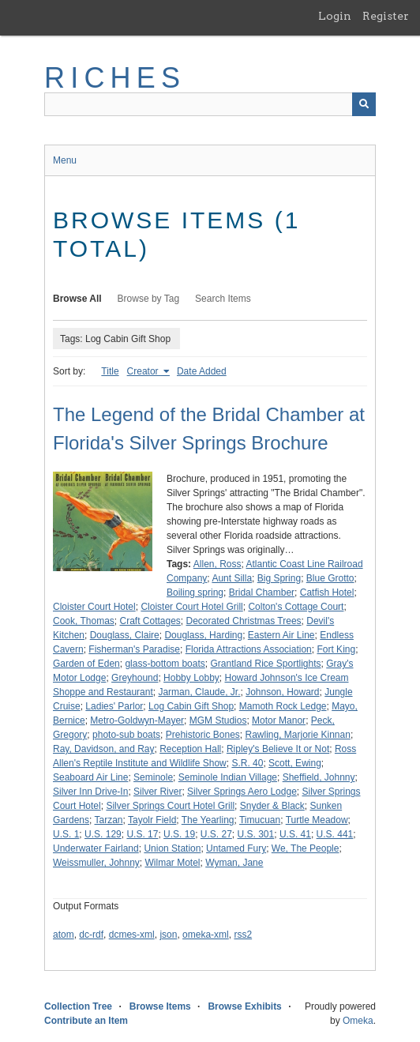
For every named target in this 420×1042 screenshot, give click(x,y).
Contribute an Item (86, 1020)
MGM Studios (218, 720)
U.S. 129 (103, 834)
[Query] (210, 104)
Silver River (157, 791)
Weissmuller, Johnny (96, 862)
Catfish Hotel (327, 592)
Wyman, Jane (234, 862)
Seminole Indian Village (227, 777)
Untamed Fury (236, 848)
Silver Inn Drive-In (90, 791)
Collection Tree (78, 1006)
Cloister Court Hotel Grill (191, 606)
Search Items (223, 298)
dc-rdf (91, 934)
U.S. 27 (216, 834)
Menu (65, 160)
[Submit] (364, 104)
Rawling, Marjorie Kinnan (297, 734)
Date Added (202, 371)
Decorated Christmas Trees (244, 620)
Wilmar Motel (173, 862)
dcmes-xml (132, 934)
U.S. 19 (179, 834)
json (168, 934)
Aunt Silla (232, 578)
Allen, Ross (217, 564)
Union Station (172, 848)
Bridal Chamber (261, 592)
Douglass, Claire (124, 635)
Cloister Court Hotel (94, 606)
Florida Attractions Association (249, 649)
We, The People (305, 848)
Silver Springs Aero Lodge (242, 791)
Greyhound (134, 677)
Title (109, 371)
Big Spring (279, 578)
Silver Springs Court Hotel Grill (170, 805)
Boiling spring (195, 592)
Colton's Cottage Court (295, 606)
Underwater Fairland (96, 848)
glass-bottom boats (164, 663)
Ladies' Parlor (114, 706)
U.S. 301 (256, 834)
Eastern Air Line (281, 635)
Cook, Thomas (83, 620)
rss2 (243, 934)
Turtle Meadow (317, 820)
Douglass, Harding (203, 635)
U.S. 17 (142, 834)
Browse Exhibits (244, 1006)
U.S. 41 (295, 834)
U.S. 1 (66, 834)
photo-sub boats (126, 734)
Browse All (77, 298)
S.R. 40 (247, 763)
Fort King (336, 649)
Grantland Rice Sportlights (265, 663)
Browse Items (160, 1006)
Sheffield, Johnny (319, 777)
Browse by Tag (149, 298)
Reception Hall (190, 748)
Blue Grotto (330, 578)
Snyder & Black (272, 805)
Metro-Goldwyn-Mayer (137, 720)
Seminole (153, 777)
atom (63, 934)
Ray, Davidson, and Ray (104, 748)
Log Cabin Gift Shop (191, 706)
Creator (144, 371)
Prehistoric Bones (203, 734)
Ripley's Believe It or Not (278, 748)
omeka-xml (205, 934)
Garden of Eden (86, 663)
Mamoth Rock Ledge (283, 706)
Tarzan (108, 820)
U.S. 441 (335, 834)
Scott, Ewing (294, 763)
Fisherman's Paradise (134, 649)
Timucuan (259, 820)
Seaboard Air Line (90, 777)
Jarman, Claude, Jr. (199, 692)
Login (334, 15)
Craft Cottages (149, 620)
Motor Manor (279, 720)
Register (385, 15)
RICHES (115, 78)
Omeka (358, 1020)
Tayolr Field (152, 820)
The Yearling (208, 820)
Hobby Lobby (191, 677)
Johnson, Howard (282, 692)
